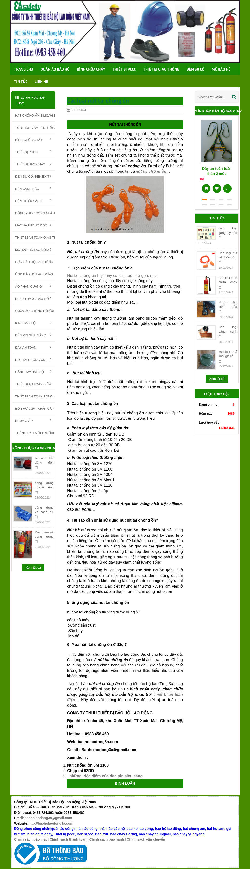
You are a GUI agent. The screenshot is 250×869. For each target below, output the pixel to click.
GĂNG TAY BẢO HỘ (33, 371)
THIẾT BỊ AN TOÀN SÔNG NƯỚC (35, 396)
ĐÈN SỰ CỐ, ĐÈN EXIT (33, 176)
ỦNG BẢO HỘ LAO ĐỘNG (34, 274)
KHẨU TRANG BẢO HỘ (33, 298)
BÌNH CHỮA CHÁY (33, 139)
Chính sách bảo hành (106, 839)
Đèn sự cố (195, 69)
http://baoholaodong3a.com (50, 823)
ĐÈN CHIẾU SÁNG (33, 200)
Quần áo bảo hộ (55, 69)
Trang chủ (23, 69)
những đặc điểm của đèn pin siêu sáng (105, 776)
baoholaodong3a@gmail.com (48, 818)
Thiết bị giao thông (161, 69)
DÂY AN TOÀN (33, 347)
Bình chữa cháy (91, 69)
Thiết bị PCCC (124, 69)
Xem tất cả (33, 567)
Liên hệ (41, 82)
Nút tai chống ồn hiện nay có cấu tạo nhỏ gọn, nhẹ (112, 275)
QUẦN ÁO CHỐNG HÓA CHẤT (35, 310)
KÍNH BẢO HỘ (33, 323)
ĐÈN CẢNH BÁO (33, 188)
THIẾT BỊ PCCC (33, 152)
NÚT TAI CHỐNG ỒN (33, 359)
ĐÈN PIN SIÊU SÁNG (33, 335)
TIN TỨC (20, 82)
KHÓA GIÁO (33, 420)
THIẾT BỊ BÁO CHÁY (33, 164)
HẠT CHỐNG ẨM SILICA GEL (35, 115)
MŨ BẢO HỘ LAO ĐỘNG (33, 249)
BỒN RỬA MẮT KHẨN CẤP (34, 408)
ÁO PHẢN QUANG (33, 286)
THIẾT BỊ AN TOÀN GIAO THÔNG (35, 237)
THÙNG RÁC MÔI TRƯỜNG (35, 432)
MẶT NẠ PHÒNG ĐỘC (33, 225)
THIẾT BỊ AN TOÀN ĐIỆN (33, 384)
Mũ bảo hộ (221, 69)
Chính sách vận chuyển (146, 839)
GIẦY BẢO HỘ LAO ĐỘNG (34, 261)
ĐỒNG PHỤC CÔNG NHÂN (35, 213)
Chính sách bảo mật (30, 839)
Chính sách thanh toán (68, 839)
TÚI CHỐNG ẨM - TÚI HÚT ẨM (35, 127)
